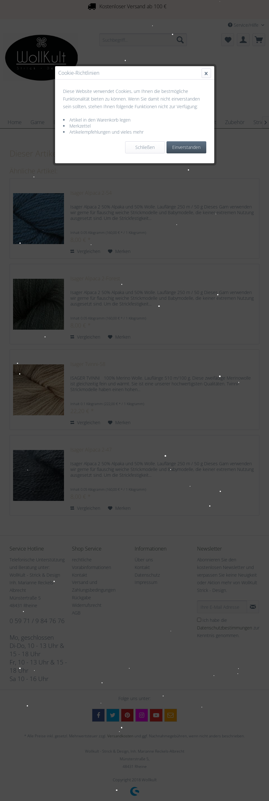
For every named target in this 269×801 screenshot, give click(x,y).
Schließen (145, 147)
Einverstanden (186, 147)
